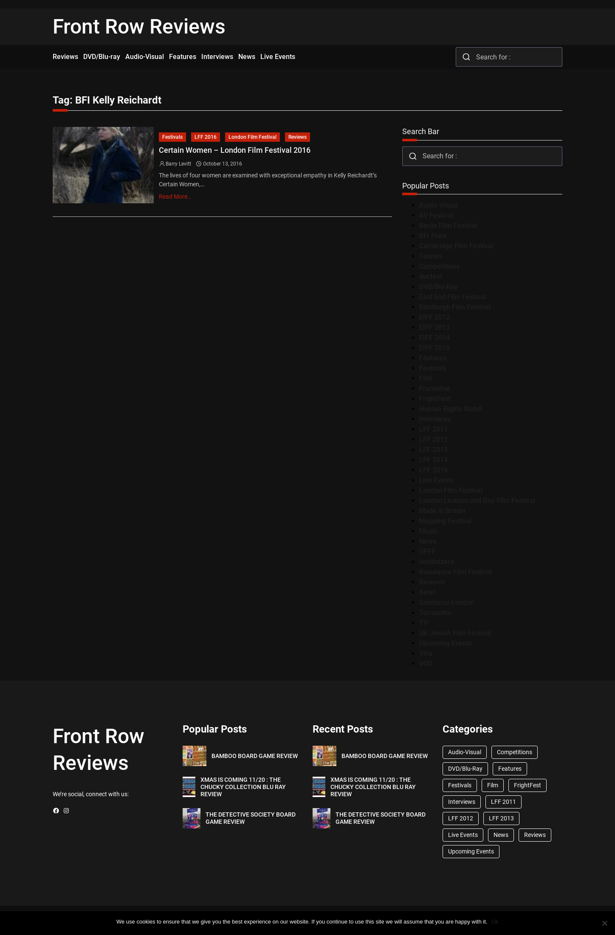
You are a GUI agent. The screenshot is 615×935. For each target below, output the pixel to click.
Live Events (436, 480)
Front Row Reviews (139, 26)
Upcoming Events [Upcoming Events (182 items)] (471, 851)
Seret (427, 592)
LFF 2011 (433, 429)
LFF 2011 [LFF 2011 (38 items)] (503, 801)
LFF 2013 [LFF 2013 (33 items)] (501, 818)
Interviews (435, 419)
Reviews (297, 137)
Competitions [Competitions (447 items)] (514, 752)
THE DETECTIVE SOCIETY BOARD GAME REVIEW (251, 818)
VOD (425, 664)
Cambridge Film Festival (456, 246)
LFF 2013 (433, 450)
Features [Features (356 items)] (510, 768)
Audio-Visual (438, 205)
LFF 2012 (433, 439)
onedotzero (436, 562)
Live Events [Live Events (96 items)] (463, 834)
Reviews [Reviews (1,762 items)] (535, 834)
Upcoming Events (445, 643)
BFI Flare (433, 236)
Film (425, 378)
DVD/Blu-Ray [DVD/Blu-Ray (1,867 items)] (465, 768)
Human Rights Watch (451, 409)
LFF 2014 (433, 460)
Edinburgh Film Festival (455, 307)
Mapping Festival (445, 521)
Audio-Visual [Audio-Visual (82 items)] (464, 752)
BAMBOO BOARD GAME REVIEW (255, 755)
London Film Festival (252, 137)
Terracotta (435, 613)
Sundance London (446, 602)
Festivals (172, 137)
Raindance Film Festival (455, 572)
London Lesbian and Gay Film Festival (477, 501)
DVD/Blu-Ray (438, 287)
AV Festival (436, 215)
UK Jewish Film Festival (455, 633)
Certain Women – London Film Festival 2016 (234, 150)
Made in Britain (442, 511)
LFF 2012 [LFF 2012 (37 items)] (460, 818)
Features (432, 358)
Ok (495, 921)
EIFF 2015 (434, 348)
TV (423, 623)
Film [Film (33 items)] (492, 785)
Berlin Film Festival (448, 226)
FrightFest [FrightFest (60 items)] (527, 785)
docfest (430, 276)
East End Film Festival (452, 297)
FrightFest (434, 399)
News (427, 541)
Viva (425, 653)
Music (428, 531)
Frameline (434, 389)
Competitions (439, 266)
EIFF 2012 (434, 317)
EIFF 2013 (434, 327)
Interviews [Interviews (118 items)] (461, 801)
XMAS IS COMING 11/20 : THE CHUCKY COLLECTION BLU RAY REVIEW (243, 786)
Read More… (175, 196)
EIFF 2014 (434, 338)
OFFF (427, 552)
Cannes (430, 256)
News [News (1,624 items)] (501, 834)
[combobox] (509, 57)
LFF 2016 (206, 137)
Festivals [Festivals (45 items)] (459, 785)
